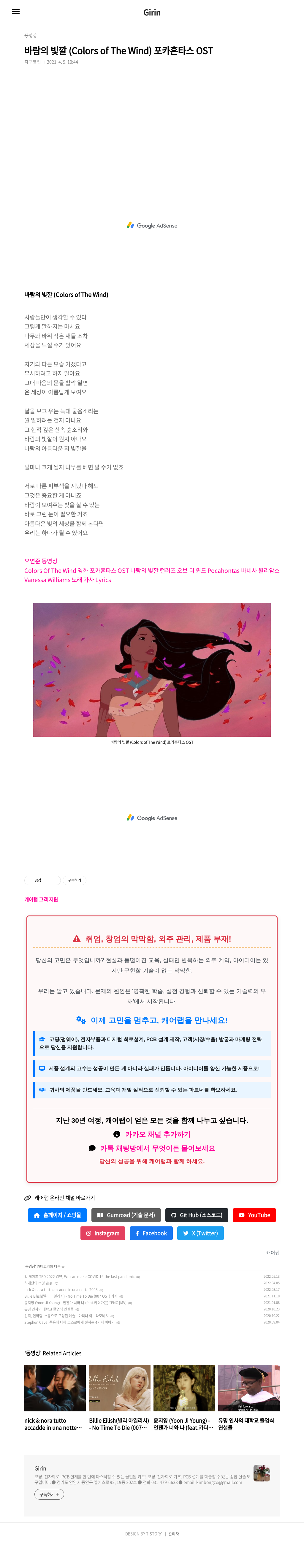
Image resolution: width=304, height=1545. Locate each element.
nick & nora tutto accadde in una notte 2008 (61, 1289)
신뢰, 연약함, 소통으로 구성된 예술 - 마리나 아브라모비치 (66, 1315)
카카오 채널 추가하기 (158, 1134)
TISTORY (154, 1533)
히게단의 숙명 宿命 (38, 1283)
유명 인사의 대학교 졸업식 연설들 (49, 1309)
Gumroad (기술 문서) (126, 1215)
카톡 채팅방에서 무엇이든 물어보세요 (157, 1148)
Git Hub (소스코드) (196, 1215)
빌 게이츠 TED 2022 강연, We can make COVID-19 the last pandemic (79, 1276)
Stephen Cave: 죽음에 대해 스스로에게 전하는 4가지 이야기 (69, 1322)
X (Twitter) (200, 1233)
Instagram (102, 1233)
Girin (152, 12)
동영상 (30, 1266)
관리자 (173, 1533)
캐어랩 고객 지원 (41, 899)
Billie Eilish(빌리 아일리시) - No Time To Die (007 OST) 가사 (71, 1296)
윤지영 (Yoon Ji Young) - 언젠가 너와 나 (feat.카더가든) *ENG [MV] (75, 1302)
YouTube (254, 1215)
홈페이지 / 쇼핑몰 (57, 1215)
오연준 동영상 (41, 560)
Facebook (151, 1233)
